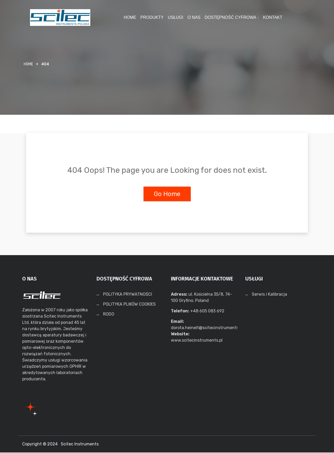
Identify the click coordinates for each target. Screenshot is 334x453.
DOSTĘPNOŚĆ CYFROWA (230, 17)
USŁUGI (175, 17)
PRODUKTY (152, 17)
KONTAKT (272, 17)
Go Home (167, 194)
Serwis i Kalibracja (269, 294)
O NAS (193, 17)
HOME (130, 17)
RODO (108, 314)
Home (28, 64)
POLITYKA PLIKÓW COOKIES (129, 304)
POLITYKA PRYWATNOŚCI (127, 294)
